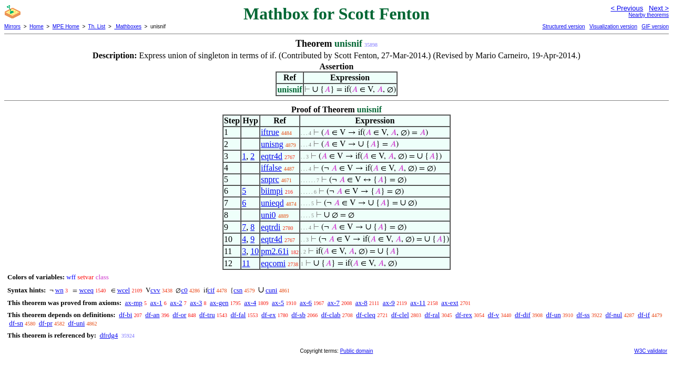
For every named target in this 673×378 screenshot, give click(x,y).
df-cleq (365, 315)
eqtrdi (270, 227)
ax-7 (334, 303)
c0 (184, 290)
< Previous (626, 8)
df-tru (207, 315)
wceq (86, 290)
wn (59, 290)
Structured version (563, 26)
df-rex (463, 315)
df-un (553, 315)
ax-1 (156, 303)
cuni (271, 290)
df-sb (298, 315)
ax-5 (278, 303)
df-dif (523, 315)
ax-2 (176, 303)
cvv (155, 290)
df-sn (16, 323)
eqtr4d (271, 156)
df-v (493, 315)
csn (237, 290)
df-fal (238, 315)
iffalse (271, 167)
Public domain (356, 351)
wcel (123, 290)
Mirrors (12, 26)
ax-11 (417, 303)
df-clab (331, 315)
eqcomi (273, 263)
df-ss (582, 315)
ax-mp (133, 303)
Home (36, 26)
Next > (659, 8)
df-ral (432, 315)
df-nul (613, 315)
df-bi (125, 315)
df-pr (46, 323)
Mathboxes (127, 26)
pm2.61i (275, 251)
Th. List (97, 26)
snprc (270, 179)
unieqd (272, 202)
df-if (644, 315)
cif (211, 290)
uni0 (268, 215)
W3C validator (650, 351)
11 (246, 263)
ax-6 (306, 303)
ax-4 (250, 303)
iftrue (270, 132)
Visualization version (613, 26)
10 (254, 251)
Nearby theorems (648, 15)
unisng (272, 144)
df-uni (76, 323)
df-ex (268, 315)
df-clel (400, 315)
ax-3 (196, 303)
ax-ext (449, 303)
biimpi (272, 190)
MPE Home (66, 26)
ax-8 (361, 303)
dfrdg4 (108, 335)
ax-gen (219, 303)
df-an (152, 315)
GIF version (655, 26)
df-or (179, 315)
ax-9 (389, 303)
